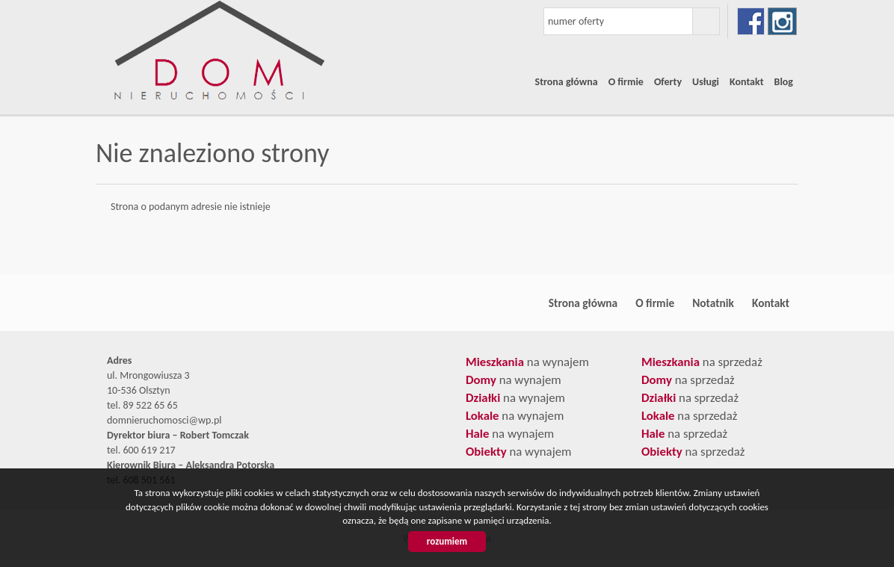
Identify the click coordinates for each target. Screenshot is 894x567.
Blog (783, 81)
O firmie (626, 81)
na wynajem (527, 362)
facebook (751, 21)
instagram (782, 21)
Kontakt (746, 81)
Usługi (705, 81)
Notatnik (713, 303)
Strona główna (566, 81)
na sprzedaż (701, 362)
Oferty (668, 81)
